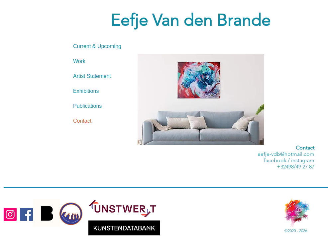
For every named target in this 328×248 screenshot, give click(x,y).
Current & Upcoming (97, 46)
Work (79, 61)
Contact (82, 121)
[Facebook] (26, 214)
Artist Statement (92, 76)
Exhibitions (86, 91)
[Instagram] (10, 214)
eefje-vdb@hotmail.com (286, 154)
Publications (87, 106)
